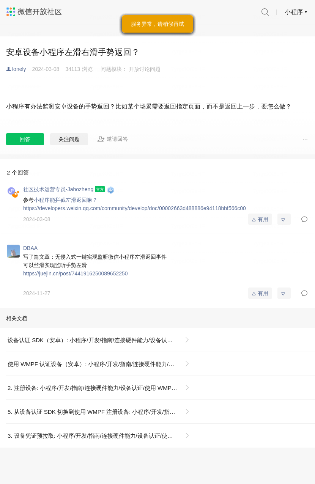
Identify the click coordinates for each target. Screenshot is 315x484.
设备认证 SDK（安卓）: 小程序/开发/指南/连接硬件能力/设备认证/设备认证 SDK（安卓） (101, 340)
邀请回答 (112, 139)
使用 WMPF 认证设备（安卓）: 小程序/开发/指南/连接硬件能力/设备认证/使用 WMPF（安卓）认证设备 (101, 364)
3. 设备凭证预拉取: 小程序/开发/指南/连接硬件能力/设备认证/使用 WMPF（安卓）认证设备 (101, 435)
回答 (25, 139)
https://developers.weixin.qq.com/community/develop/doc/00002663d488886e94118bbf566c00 (134, 208)
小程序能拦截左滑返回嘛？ (66, 200)
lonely (19, 69)
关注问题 (69, 139)
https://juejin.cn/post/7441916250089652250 (75, 273)
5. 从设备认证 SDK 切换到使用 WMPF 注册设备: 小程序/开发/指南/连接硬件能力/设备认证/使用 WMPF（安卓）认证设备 (101, 412)
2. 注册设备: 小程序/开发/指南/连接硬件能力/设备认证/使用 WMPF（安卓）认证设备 (101, 388)
